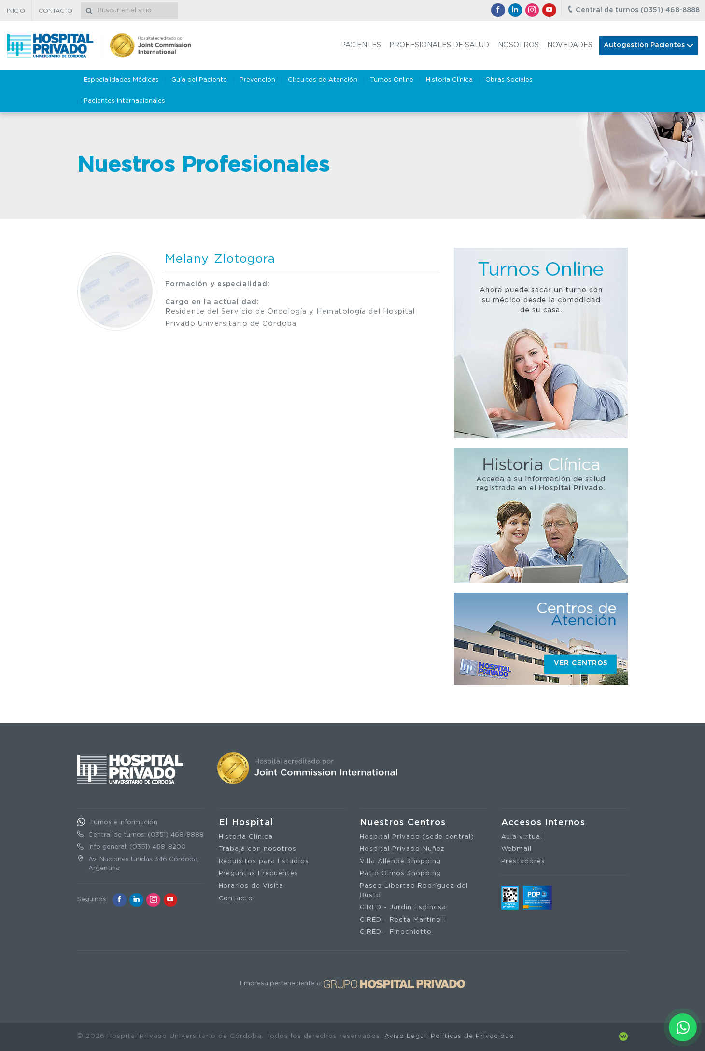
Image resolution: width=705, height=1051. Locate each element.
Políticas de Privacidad (472, 1036)
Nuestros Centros (403, 822)
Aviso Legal (405, 1036)
